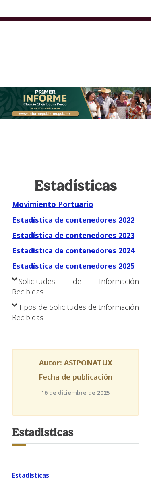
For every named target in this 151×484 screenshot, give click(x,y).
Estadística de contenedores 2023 (73, 235)
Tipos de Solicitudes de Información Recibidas (75, 312)
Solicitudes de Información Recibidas (75, 286)
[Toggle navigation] (139, 35)
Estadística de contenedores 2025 (73, 266)
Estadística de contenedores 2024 (73, 250)
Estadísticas (30, 475)
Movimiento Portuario (52, 204)
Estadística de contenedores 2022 (73, 220)
